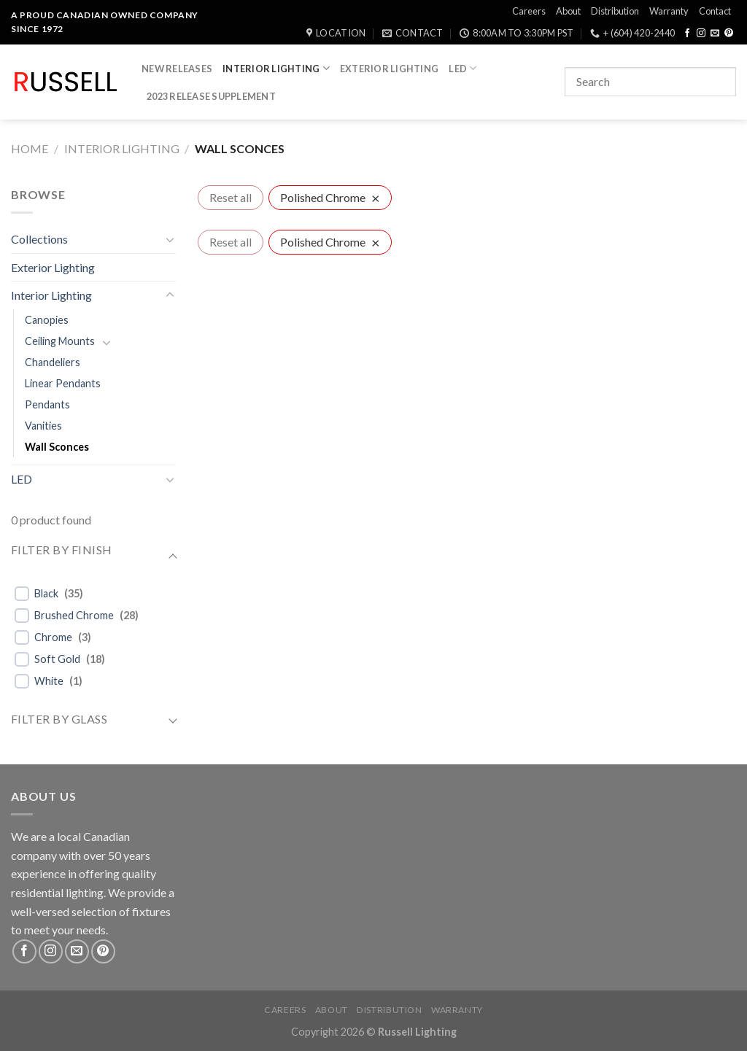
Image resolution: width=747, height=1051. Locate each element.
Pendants (47, 404)
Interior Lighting (276, 68)
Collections (39, 239)
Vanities (43, 425)
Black (46, 593)
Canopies (47, 320)
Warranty (669, 11)
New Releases (177, 68)
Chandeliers (52, 362)
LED (462, 68)
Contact (715, 11)
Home (29, 148)
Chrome (53, 637)
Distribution (615, 11)
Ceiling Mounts (60, 341)
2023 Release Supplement (211, 96)
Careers (529, 11)
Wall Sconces (57, 447)
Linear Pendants (63, 383)
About (568, 11)
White (48, 681)
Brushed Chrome (74, 615)
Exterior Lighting (389, 68)
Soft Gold (57, 659)
